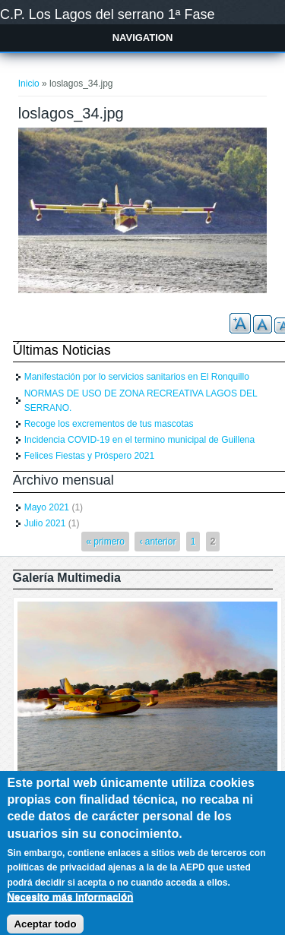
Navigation (142, 37)
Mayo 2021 (46, 507)
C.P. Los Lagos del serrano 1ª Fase (107, 14)
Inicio (29, 83)
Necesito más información (70, 905)
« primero (105, 541)
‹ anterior (157, 541)
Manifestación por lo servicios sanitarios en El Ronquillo (136, 376)
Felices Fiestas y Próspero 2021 (89, 455)
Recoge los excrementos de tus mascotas (109, 424)
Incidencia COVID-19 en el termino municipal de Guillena (139, 439)
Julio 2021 (45, 523)
